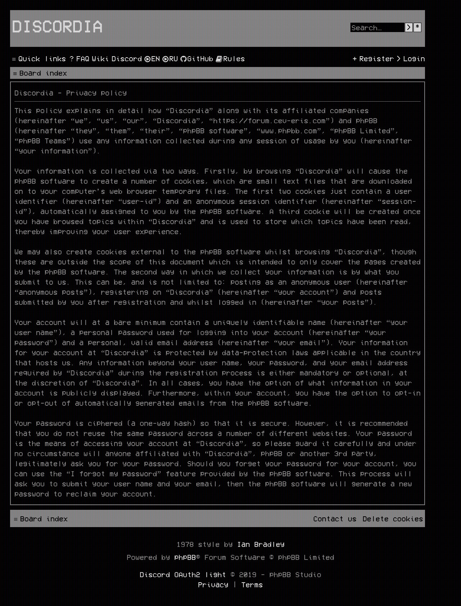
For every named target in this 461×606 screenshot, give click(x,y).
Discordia (57, 25)
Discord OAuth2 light (183, 574)
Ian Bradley (261, 544)
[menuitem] (78, 58)
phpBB (185, 557)
